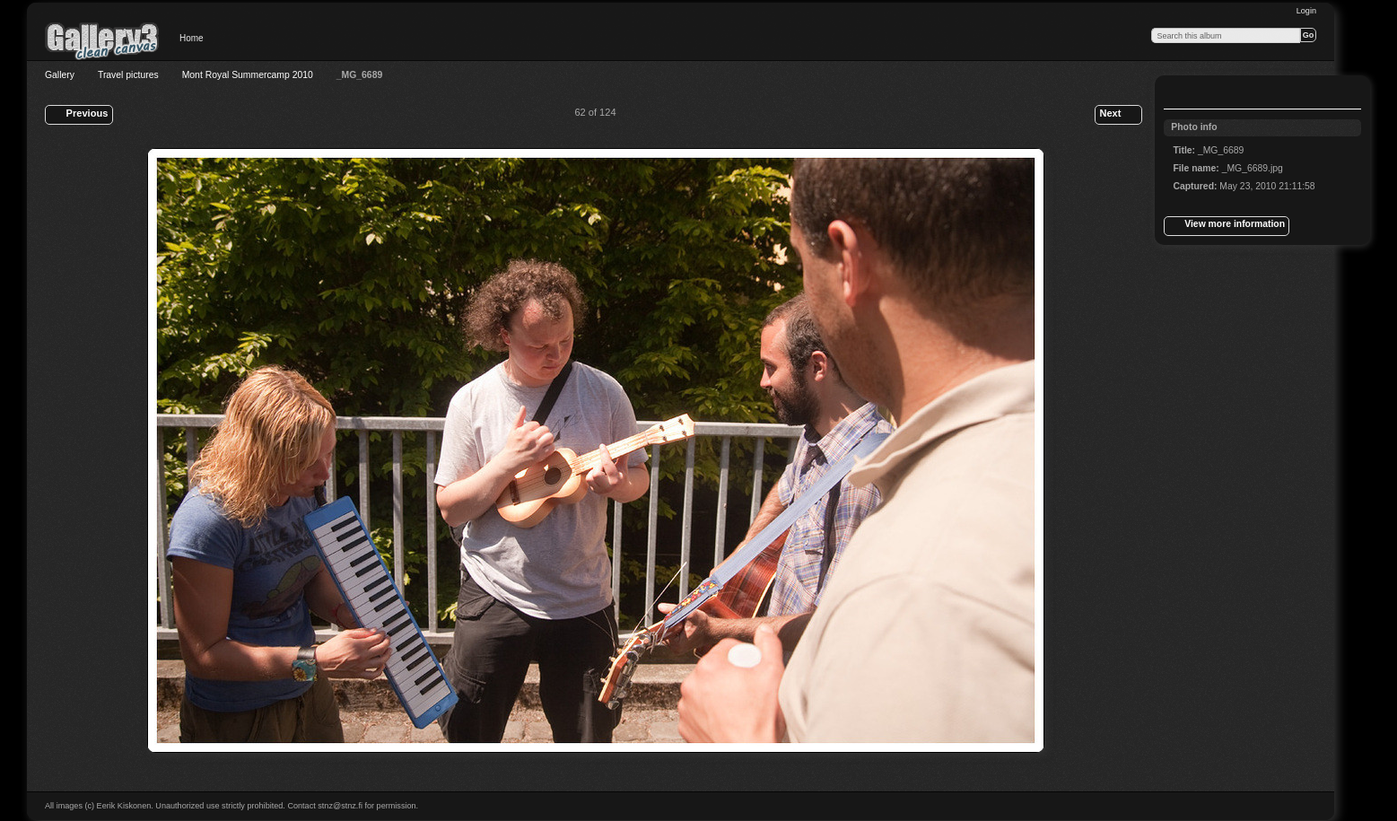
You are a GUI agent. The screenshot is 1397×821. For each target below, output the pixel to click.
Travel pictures (128, 75)
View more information (1226, 226)
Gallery (59, 75)
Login (1306, 10)
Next (1118, 115)
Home (191, 38)
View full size (1183, 94)
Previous (78, 115)
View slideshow (1218, 94)
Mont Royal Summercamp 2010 (247, 75)
